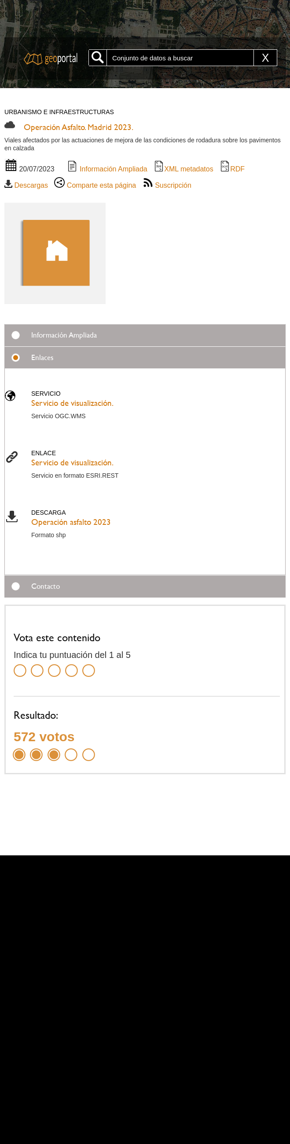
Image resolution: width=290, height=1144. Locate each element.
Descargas (26, 185)
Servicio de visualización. (72, 403)
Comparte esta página (95, 185)
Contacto (45, 586)
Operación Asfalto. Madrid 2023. (78, 127)
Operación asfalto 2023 (71, 522)
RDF (232, 169)
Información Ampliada (107, 169)
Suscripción (167, 185)
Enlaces (42, 357)
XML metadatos (183, 169)
